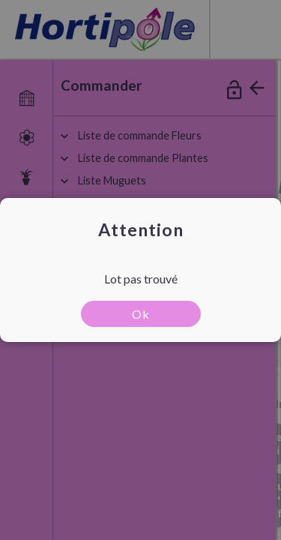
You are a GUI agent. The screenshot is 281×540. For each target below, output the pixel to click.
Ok (141, 314)
